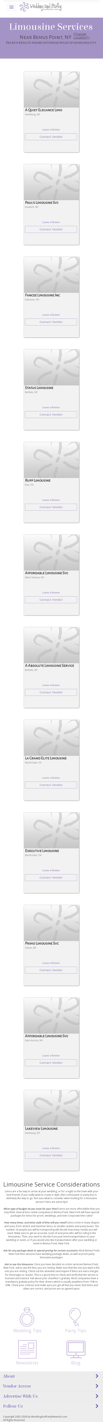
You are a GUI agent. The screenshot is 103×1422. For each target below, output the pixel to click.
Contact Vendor (51, 137)
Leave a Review (51, 129)
